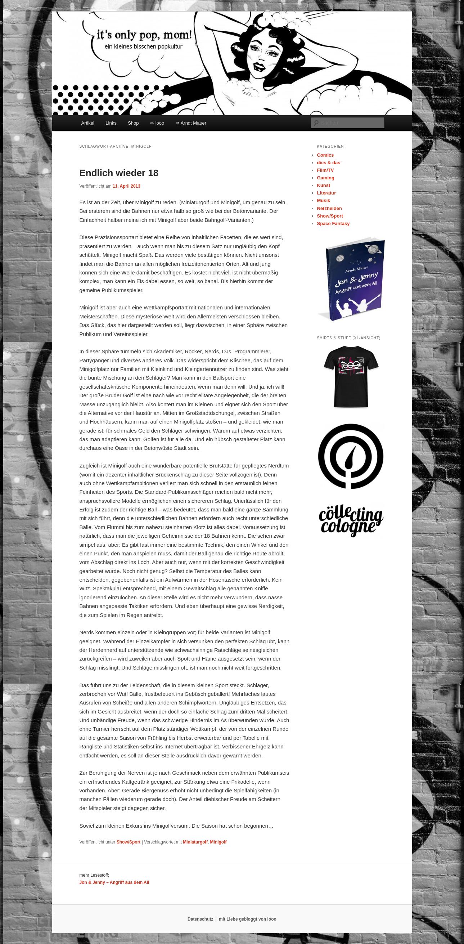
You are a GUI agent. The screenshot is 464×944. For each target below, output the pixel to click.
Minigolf (218, 842)
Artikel (87, 123)
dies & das (329, 162)
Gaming (325, 177)
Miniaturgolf (195, 842)
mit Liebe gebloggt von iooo (247, 919)
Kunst (323, 185)
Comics (325, 155)
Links (110, 123)
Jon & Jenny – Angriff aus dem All (114, 882)
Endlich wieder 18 (119, 172)
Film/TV (325, 170)
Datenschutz (200, 919)
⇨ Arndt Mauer (191, 123)
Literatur (326, 193)
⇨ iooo (157, 123)
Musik (323, 200)
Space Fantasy (333, 223)
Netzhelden (329, 208)
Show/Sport (129, 842)
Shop (133, 123)
